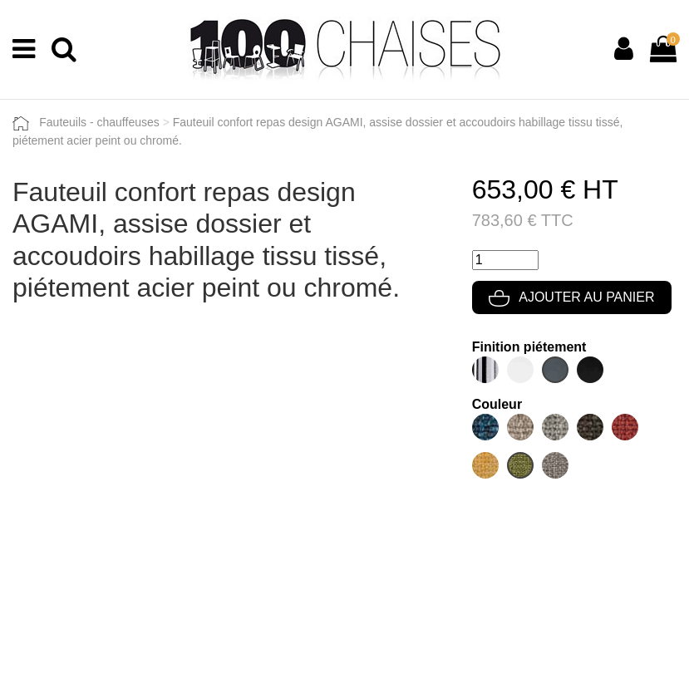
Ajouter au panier (572, 297)
